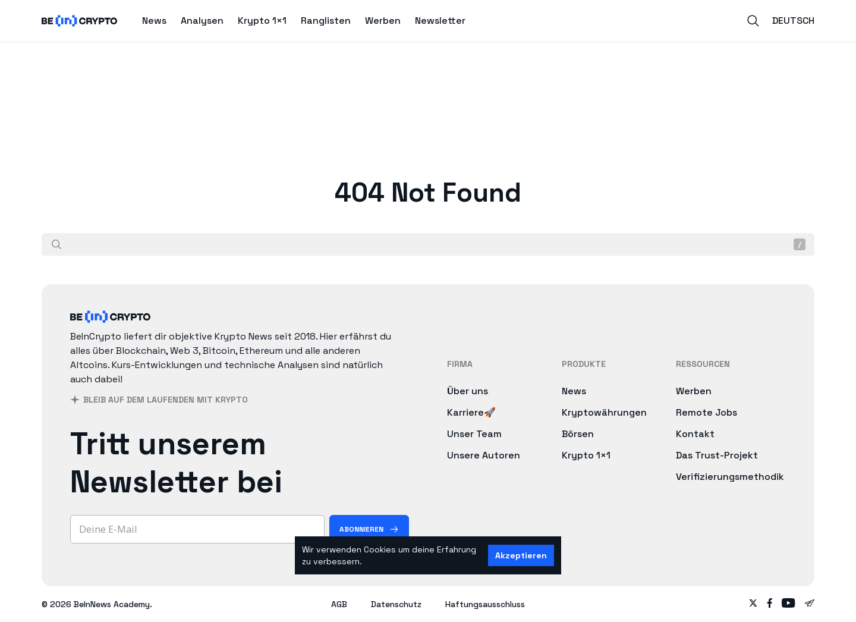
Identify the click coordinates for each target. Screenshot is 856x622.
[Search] (753, 21)
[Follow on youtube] (788, 604)
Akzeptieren (521, 555)
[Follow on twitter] (753, 604)
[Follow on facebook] (769, 604)
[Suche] (56, 244)
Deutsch (793, 20)
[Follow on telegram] (809, 604)
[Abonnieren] (369, 529)
